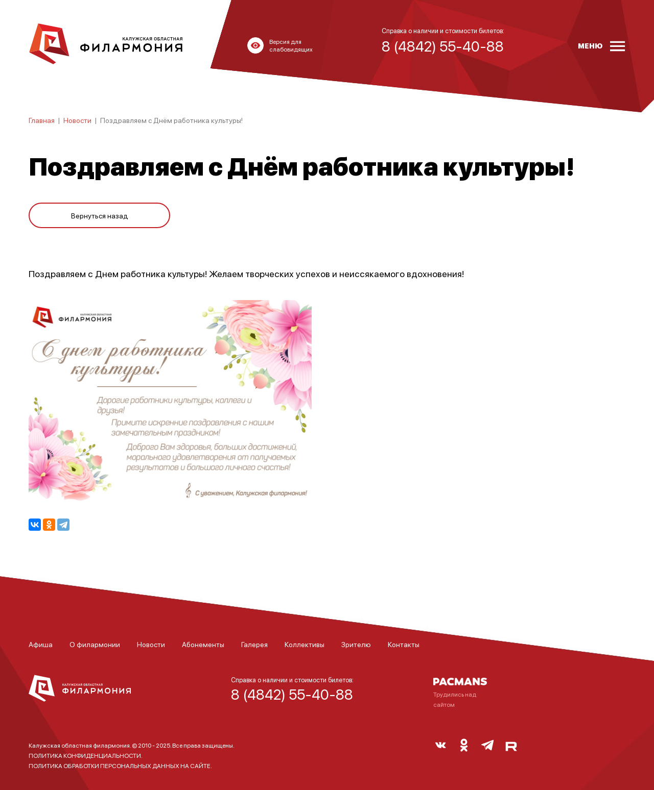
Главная (42, 120)
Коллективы (304, 644)
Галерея (254, 644)
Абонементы (203, 644)
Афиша (41, 644)
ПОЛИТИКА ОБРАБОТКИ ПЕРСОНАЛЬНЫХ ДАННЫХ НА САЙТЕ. (120, 766)
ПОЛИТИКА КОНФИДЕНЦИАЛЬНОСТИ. (86, 755)
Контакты (403, 644)
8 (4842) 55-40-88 (292, 694)
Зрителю (356, 644)
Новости (77, 120)
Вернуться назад (99, 215)
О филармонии (94, 644)
